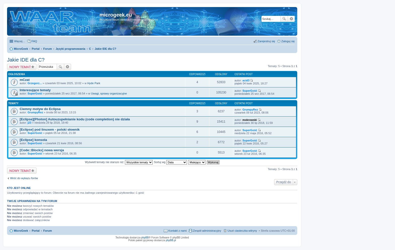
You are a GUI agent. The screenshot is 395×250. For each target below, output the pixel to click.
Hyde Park (93, 83)
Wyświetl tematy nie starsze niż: (119, 162)
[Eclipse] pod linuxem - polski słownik (50, 129)
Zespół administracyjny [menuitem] (207, 230)
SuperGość (34, 93)
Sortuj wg (170, 162)
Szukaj (284, 19)
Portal (36, 48)
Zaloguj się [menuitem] (288, 41)
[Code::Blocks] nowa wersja (42, 150)
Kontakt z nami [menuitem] (177, 230)
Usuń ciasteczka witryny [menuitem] (242, 230)
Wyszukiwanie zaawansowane (291, 19)
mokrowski (249, 119)
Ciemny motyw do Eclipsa (40, 109)
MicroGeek (21, 230)
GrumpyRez (35, 112)
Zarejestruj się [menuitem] (266, 41)
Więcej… (19, 41)
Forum (47, 230)
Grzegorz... (34, 83)
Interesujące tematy (35, 90)
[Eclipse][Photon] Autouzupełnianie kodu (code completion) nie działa (75, 119)
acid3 (245, 80)
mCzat (25, 80)
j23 (29, 122)
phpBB (145, 237)
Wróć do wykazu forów (24, 178)
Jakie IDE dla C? (26, 60)
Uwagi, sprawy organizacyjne (109, 93)
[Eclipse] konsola (33, 140)
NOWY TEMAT (20, 67)
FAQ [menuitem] (34, 41)
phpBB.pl (171, 240)
